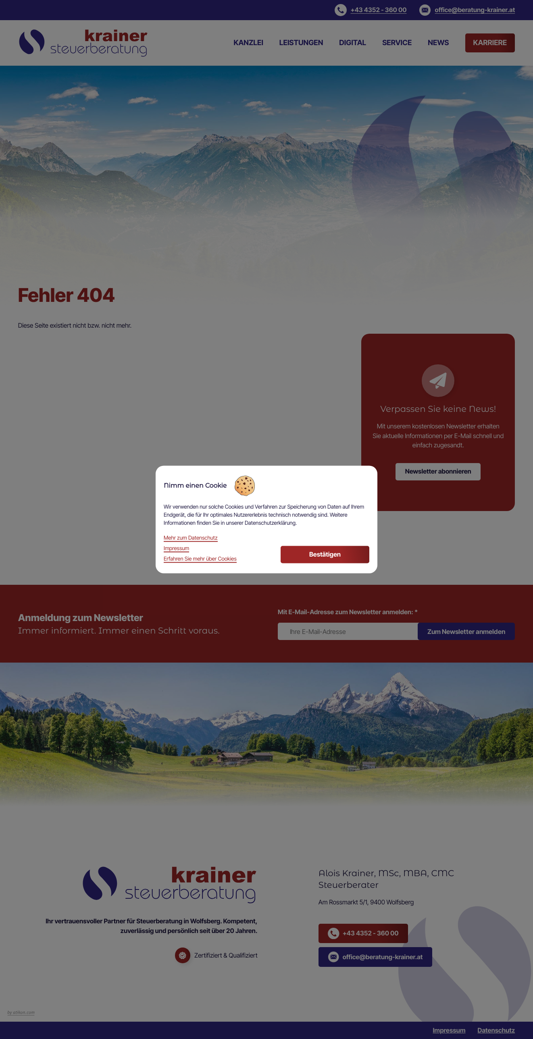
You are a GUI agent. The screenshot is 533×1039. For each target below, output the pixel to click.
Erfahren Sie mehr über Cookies (200, 559)
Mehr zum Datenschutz (191, 538)
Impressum (449, 1030)
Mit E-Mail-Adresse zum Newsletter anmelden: (348, 612)
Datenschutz (496, 1030)
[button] (371, 10)
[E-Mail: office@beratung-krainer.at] (467, 10)
